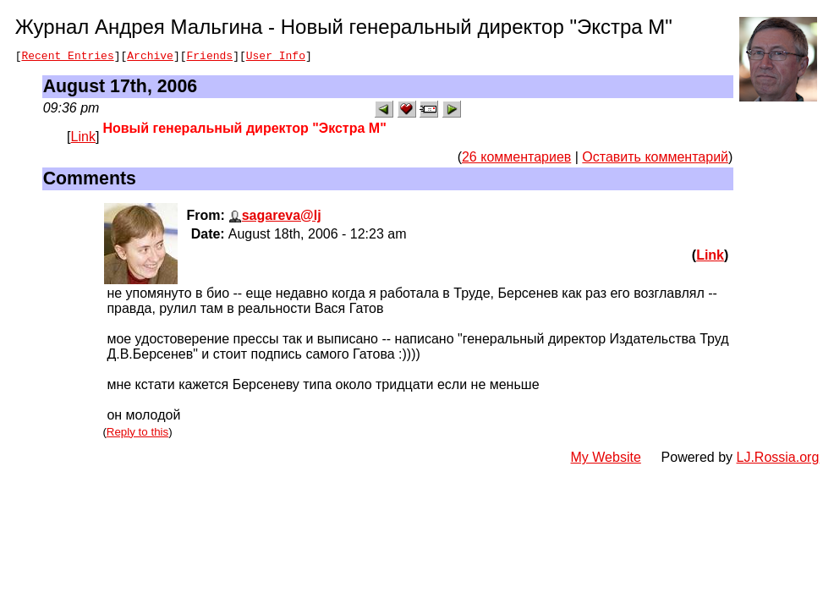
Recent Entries (67, 57)
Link (83, 139)
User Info (275, 57)
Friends (210, 57)
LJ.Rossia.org (778, 460)
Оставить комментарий (655, 159)
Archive (150, 57)
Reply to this (137, 434)
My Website (606, 460)
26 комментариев (516, 159)
